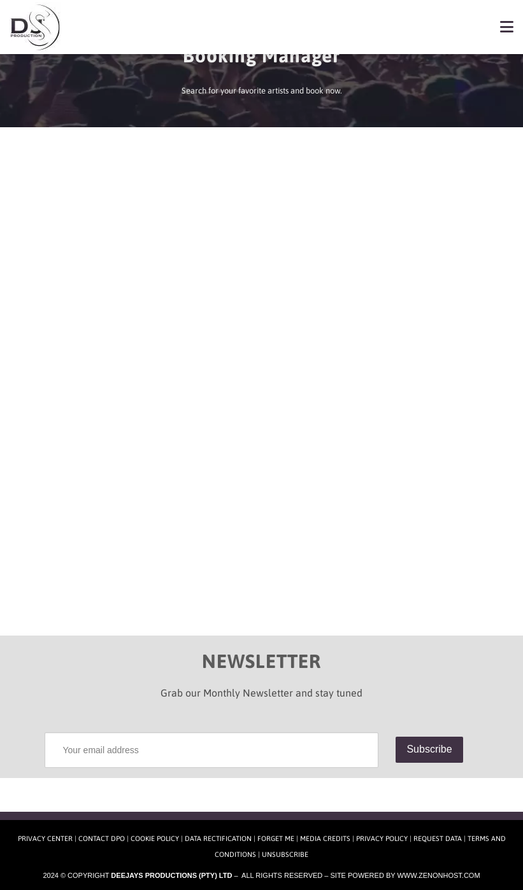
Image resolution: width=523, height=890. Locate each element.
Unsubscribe (285, 854)
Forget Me (275, 838)
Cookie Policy (155, 838)
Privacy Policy (382, 838)
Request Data (437, 838)
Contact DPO (101, 838)
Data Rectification (218, 838)
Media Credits (325, 838)
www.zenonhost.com (438, 875)
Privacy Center (45, 838)
